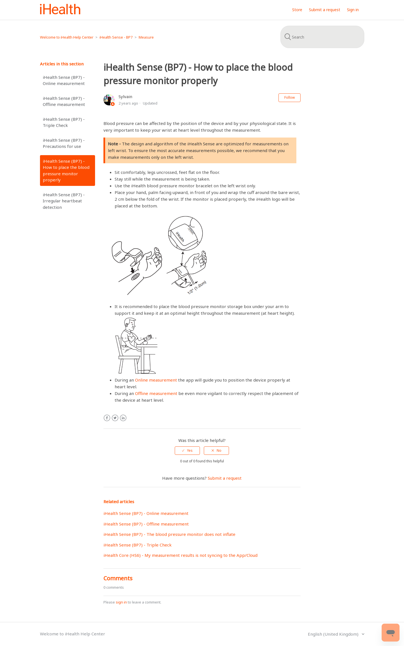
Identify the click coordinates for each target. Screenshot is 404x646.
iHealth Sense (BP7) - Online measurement (64, 80)
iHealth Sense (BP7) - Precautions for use (64, 143)
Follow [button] (289, 97)
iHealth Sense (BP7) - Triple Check (64, 122)
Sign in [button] (353, 9)
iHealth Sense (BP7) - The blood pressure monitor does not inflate (169, 534)
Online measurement (156, 380)
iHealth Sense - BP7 (116, 37)
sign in (121, 602)
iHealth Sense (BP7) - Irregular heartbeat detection (64, 201)
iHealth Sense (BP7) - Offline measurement (64, 101)
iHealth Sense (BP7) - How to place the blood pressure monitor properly (66, 170)
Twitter (115, 418)
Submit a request (324, 9)
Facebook (106, 418)
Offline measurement (156, 393)
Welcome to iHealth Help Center (66, 37)
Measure (146, 37)
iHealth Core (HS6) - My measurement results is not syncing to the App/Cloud (180, 555)
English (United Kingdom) (334, 634)
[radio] (187, 450)
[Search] (322, 37)
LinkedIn (123, 418)
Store (297, 9)
